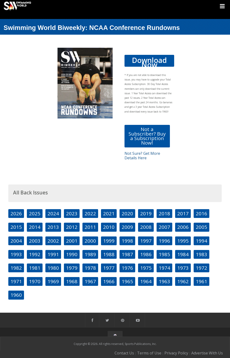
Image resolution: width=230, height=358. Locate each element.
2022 (90, 213)
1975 (146, 267)
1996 (164, 240)
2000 (90, 240)
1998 (127, 240)
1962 (183, 281)
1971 (16, 281)
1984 (183, 254)
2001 (71, 240)
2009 (127, 227)
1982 (16, 267)
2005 (201, 227)
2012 (71, 227)
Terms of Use (149, 353)
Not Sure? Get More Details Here (142, 155)
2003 (34, 240)
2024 (53, 213)
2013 (53, 227)
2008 (146, 227)
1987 (127, 254)
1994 (201, 240)
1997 (146, 240)
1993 (16, 254)
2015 (16, 227)
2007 (164, 227)
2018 (164, 213)
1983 (201, 254)
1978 (90, 267)
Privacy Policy (176, 353)
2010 (109, 227)
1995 (183, 240)
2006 (183, 227)
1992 (34, 254)
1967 (90, 281)
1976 (127, 267)
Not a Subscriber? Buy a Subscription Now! (147, 136)
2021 (109, 213)
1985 (164, 254)
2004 (16, 240)
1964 (146, 281)
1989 (90, 254)
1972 (201, 267)
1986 (146, 254)
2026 (16, 213)
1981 (34, 267)
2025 (34, 213)
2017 (183, 213)
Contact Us (124, 353)
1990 (71, 254)
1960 (16, 295)
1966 (109, 281)
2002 (53, 240)
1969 (53, 281)
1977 (109, 267)
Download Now (149, 61)
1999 (109, 240)
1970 (34, 281)
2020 (127, 213)
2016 (201, 213)
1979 (71, 267)
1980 (53, 267)
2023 (71, 213)
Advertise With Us (207, 353)
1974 (164, 267)
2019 (146, 213)
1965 (127, 281)
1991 (53, 254)
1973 (183, 267)
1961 (201, 281)
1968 (71, 281)
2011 (90, 227)
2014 (34, 227)
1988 (109, 254)
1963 (164, 281)
